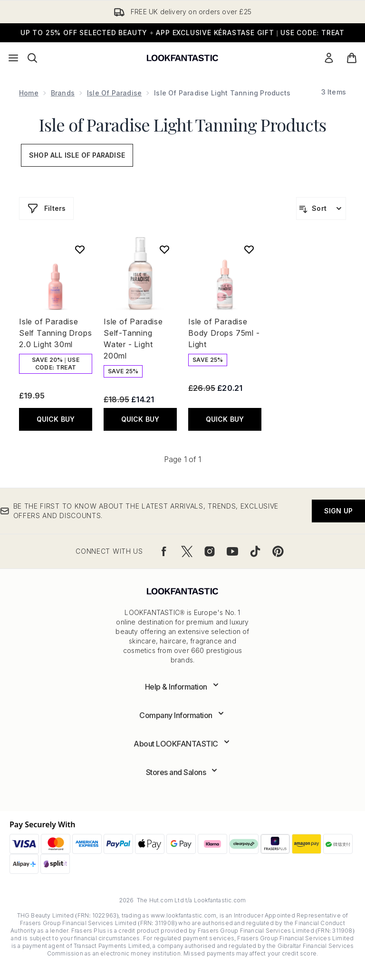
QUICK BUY (56, 419)
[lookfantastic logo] (182, 57)
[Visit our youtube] (232, 551)
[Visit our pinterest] (278, 551)
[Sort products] (321, 208)
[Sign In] (328, 57)
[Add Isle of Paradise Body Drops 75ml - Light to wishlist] (249, 249)
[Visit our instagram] (209, 551)
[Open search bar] (32, 58)
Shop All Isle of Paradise (77, 155)
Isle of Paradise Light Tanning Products (182, 124)
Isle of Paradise (114, 93)
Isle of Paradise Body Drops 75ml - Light (224, 333)
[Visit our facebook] (164, 551)
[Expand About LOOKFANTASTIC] (182, 743)
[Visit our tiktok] (255, 551)
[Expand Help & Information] (183, 686)
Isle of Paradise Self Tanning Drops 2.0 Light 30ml (55, 333)
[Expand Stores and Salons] (183, 772)
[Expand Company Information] (182, 715)
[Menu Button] (13, 58)
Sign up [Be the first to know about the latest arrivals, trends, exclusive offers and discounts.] (338, 511)
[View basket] (351, 58)
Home (28, 93)
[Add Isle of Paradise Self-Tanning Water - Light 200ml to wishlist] (164, 249)
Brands (63, 93)
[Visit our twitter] (186, 551)
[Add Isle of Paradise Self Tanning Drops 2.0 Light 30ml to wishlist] (79, 249)
